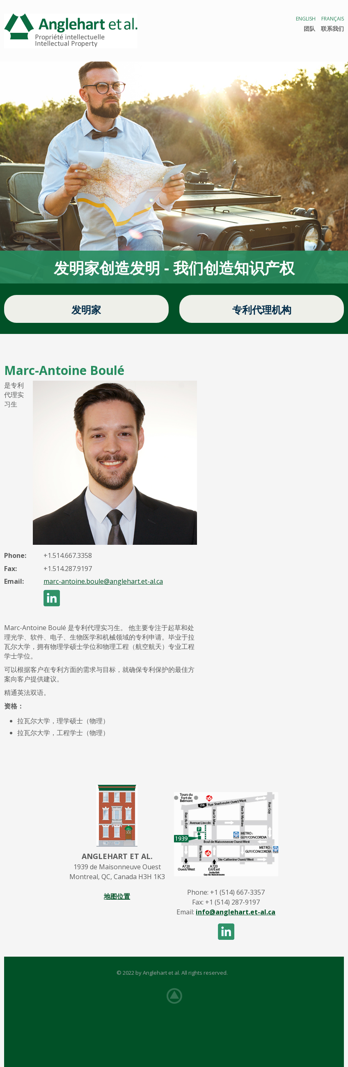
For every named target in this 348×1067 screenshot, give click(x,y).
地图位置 (117, 896)
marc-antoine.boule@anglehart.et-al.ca (103, 581)
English (306, 18)
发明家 (86, 309)
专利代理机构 (261, 309)
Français (332, 18)
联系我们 (332, 28)
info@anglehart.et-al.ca (235, 911)
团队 (309, 28)
